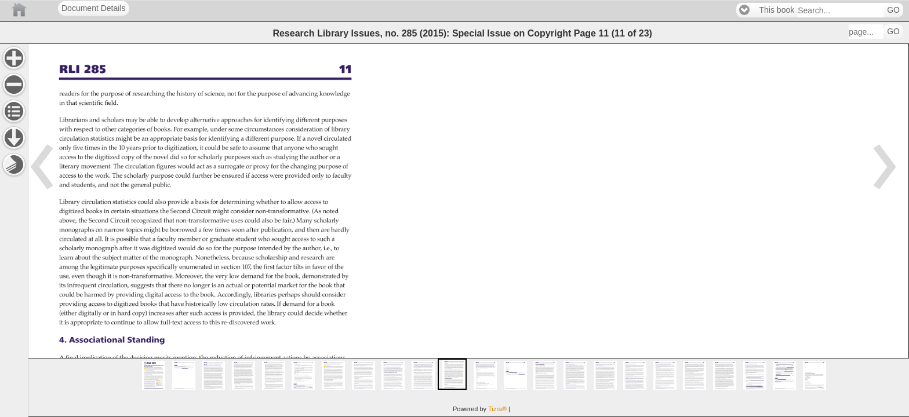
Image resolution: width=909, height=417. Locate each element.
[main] (468, 230)
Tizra (497, 408)
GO (893, 10)
